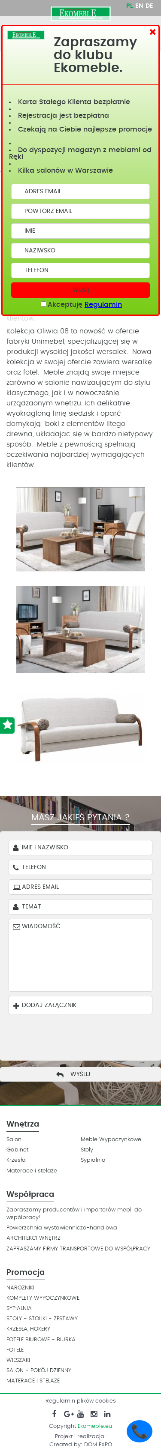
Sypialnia (93, 1160)
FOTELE (15, 1350)
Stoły (87, 1150)
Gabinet (17, 1150)
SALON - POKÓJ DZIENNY (38, 1370)
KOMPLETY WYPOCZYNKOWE (42, 1298)
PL (129, 6)
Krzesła (16, 1160)
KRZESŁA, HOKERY (28, 1329)
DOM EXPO (98, 1445)
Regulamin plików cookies (81, 1401)
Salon (13, 1139)
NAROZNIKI (20, 1288)
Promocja (25, 1273)
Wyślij (81, 290)
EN (139, 6)
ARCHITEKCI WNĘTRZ (33, 1238)
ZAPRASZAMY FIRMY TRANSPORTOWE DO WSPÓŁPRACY (78, 1249)
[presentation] (74, 1035)
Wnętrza (22, 1124)
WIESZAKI (18, 1360)
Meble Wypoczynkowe (111, 1139)
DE (149, 6)
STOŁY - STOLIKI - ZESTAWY (42, 1319)
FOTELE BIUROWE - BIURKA (41, 1340)
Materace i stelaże (31, 1171)
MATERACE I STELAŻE (33, 1381)
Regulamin (103, 304)
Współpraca (30, 1195)
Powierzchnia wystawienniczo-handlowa (61, 1228)
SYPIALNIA (19, 1308)
